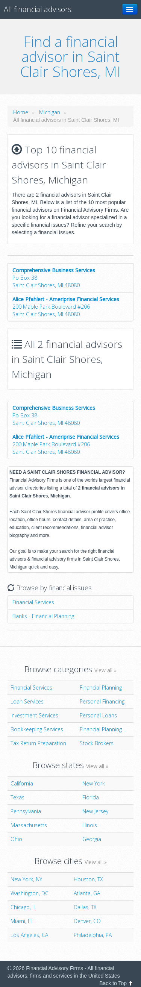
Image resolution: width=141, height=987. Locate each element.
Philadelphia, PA (93, 934)
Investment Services (34, 715)
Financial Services (33, 602)
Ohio (16, 839)
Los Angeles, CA (29, 934)
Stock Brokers (97, 743)
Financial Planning (101, 687)
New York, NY (26, 879)
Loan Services (27, 701)
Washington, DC (30, 893)
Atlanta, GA (87, 893)
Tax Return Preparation (38, 743)
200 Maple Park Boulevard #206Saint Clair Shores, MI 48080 (65, 307)
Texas (17, 797)
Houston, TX (88, 879)
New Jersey (95, 811)
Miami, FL (22, 921)
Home (20, 112)
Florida (90, 797)
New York (93, 783)
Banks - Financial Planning (43, 616)
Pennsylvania (26, 811)
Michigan (49, 112)
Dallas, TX (85, 907)
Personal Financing (102, 701)
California (22, 783)
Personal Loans (98, 715)
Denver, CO (87, 921)
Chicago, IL (23, 907)
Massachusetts (29, 825)
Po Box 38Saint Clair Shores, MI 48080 (53, 278)
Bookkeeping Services (37, 729)
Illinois (89, 825)
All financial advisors (37, 9)
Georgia (91, 839)
